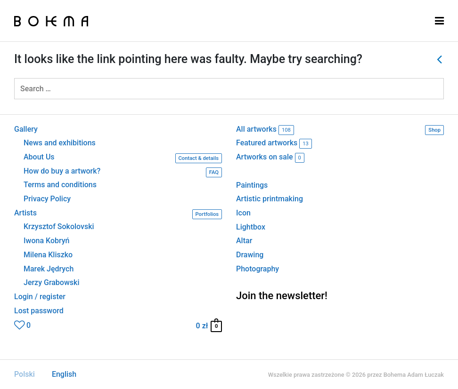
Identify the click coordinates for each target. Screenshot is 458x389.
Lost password (39, 311)
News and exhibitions (60, 143)
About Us (123, 158)
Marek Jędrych (49, 269)
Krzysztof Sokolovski (59, 226)
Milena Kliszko (48, 255)
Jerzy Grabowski (51, 282)
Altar (244, 240)
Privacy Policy (47, 199)
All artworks (340, 130)
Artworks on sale (270, 158)
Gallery (26, 129)
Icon (243, 212)
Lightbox (250, 226)
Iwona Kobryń (47, 241)
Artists (118, 214)
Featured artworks (274, 144)
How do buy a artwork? (123, 172)
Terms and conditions (60, 185)
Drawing (249, 254)
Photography (257, 268)
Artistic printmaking (269, 198)
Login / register (39, 297)
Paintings (252, 185)
